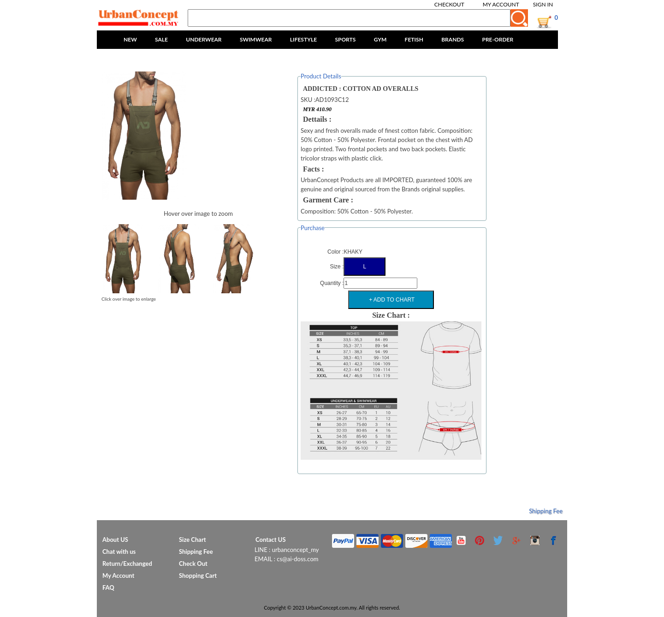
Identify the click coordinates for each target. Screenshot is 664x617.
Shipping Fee (546, 511)
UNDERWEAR (203, 39)
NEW (130, 39)
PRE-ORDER (497, 39)
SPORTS (345, 39)
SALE (161, 39)
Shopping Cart (198, 575)
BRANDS (452, 39)
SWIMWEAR (256, 39)
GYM (380, 39)
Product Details (321, 76)
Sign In (543, 4)
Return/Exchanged (127, 563)
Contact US (270, 539)
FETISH (414, 39)
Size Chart (192, 539)
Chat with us (119, 551)
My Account (501, 4)
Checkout (449, 4)
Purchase (313, 227)
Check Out (193, 563)
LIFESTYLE (303, 39)
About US (115, 539)
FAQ (108, 587)
